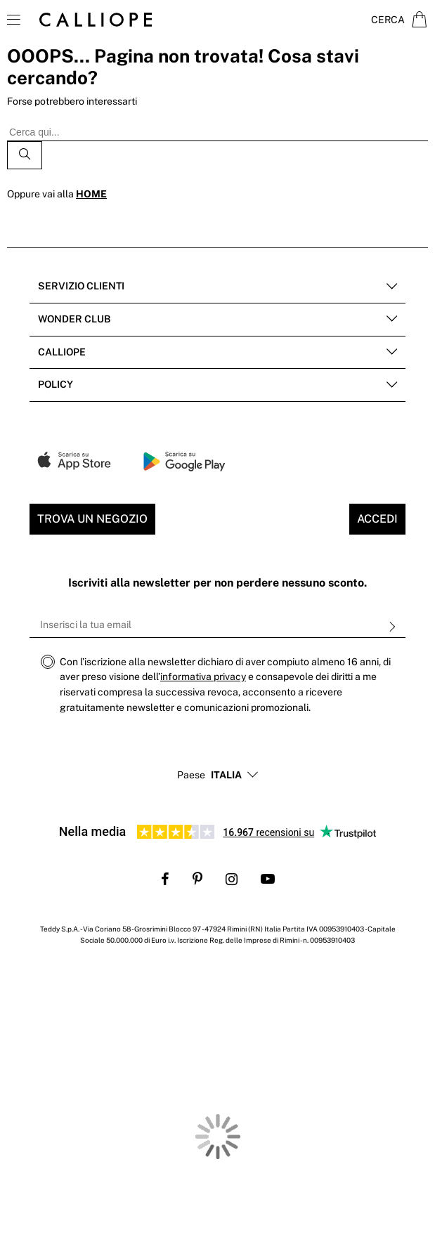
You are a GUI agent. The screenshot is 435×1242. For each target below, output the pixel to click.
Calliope (62, 352)
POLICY (55, 384)
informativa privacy (203, 676)
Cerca (388, 19)
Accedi (377, 518)
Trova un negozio (92, 518)
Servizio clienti (81, 286)
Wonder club (74, 319)
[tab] (217, 286)
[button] (226, 775)
